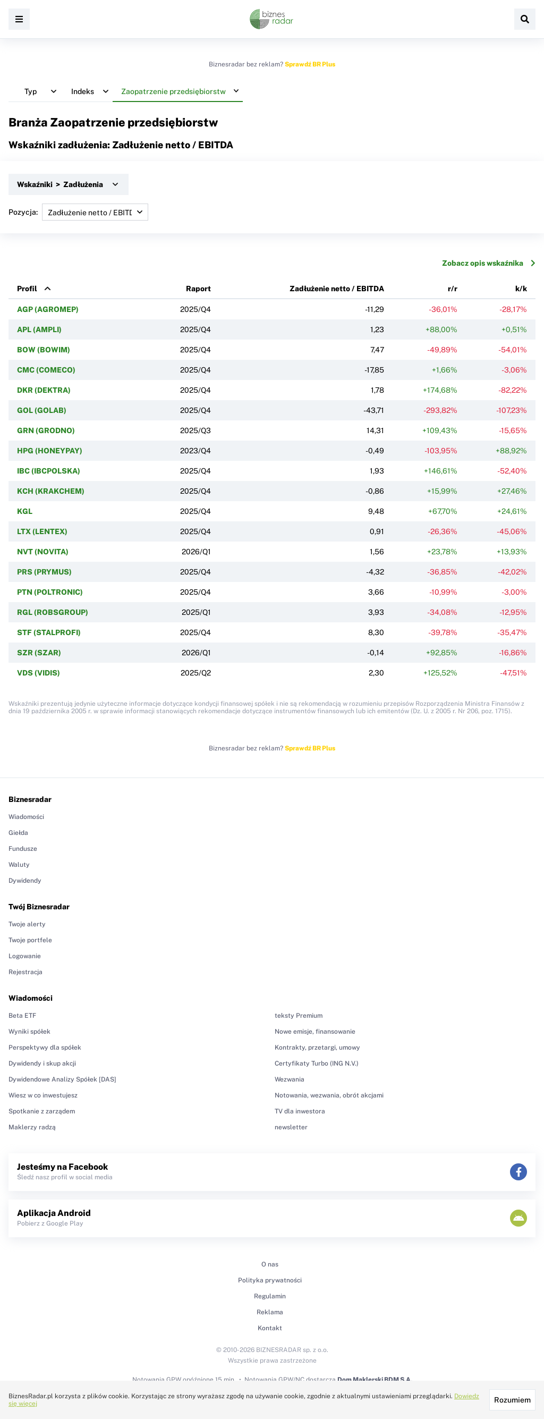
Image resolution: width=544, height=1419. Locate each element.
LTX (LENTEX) (42, 531)
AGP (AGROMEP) (48, 309)
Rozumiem (512, 1400)
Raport (198, 288)
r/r (452, 288)
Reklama (270, 1312)
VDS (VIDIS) (38, 673)
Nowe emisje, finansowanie (315, 1031)
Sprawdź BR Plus (310, 64)
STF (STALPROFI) (49, 632)
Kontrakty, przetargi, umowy (317, 1047)
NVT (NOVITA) (43, 551)
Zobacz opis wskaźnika (489, 263)
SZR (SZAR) (39, 652)
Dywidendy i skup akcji (42, 1063)
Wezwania (289, 1079)
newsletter (291, 1127)
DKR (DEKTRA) (44, 390)
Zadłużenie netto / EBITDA (337, 288)
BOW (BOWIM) (43, 349)
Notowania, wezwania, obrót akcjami (329, 1095)
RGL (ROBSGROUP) (52, 612)
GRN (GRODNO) (46, 430)
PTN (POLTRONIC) (50, 592)
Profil (27, 288)
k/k (521, 288)
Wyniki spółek (29, 1031)
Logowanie (24, 956)
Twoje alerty (27, 924)
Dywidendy (24, 880)
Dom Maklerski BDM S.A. (374, 1379)
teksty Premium (298, 1015)
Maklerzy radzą (32, 1127)
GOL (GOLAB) (41, 410)
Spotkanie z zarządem (41, 1111)
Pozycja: (78, 212)
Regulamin (270, 1296)
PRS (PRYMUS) (44, 572)
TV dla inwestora (300, 1111)
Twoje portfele (30, 940)
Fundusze (22, 848)
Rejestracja (25, 972)
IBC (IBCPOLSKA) (48, 471)
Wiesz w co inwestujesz (43, 1095)
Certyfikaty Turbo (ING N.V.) (317, 1063)
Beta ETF (22, 1015)
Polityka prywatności (270, 1280)
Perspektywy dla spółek (44, 1047)
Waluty (19, 864)
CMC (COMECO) (46, 370)
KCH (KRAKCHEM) (50, 491)
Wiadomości (26, 817)
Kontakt (270, 1328)
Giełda (18, 833)
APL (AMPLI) (39, 329)
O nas (269, 1264)
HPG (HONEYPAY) (49, 450)
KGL (24, 511)
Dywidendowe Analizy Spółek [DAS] (62, 1079)
